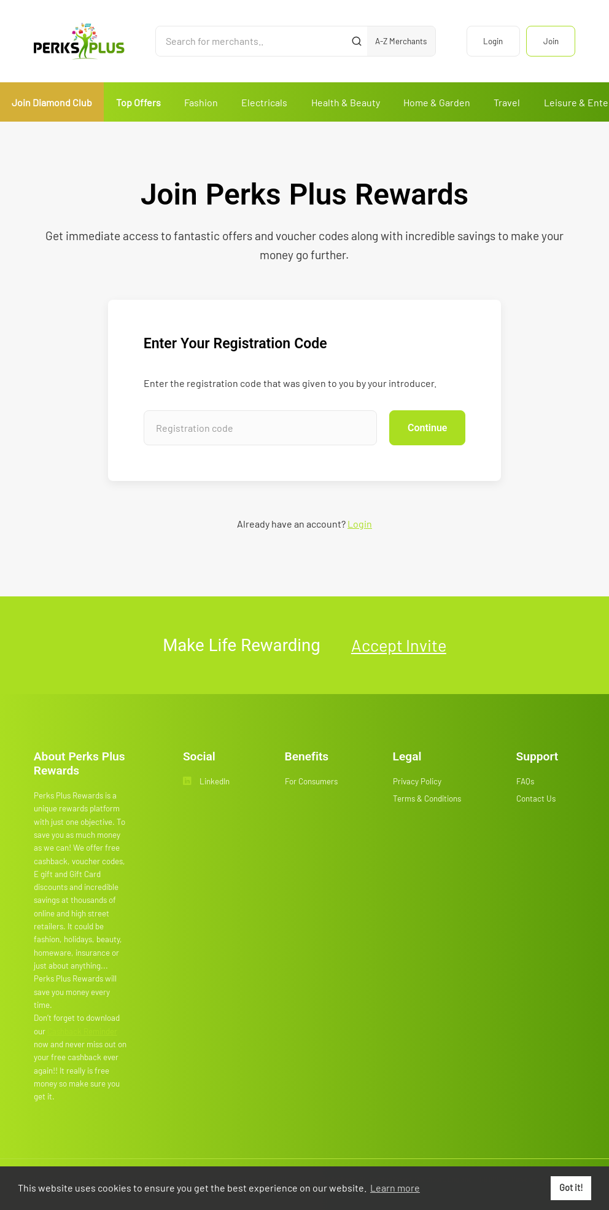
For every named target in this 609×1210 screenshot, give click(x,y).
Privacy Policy (417, 781)
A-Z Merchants (401, 41)
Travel (507, 102)
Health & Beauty (345, 102)
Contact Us (536, 798)
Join (551, 41)
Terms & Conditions (427, 798)
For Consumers (311, 781)
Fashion (201, 102)
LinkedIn (206, 781)
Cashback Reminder (82, 1031)
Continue (427, 428)
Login (493, 41)
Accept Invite (398, 645)
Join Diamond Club (52, 102)
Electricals (264, 102)
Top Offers (138, 102)
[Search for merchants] (251, 41)
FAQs (525, 781)
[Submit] (356, 41)
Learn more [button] (395, 1187)
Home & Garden (436, 102)
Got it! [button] (571, 1187)
